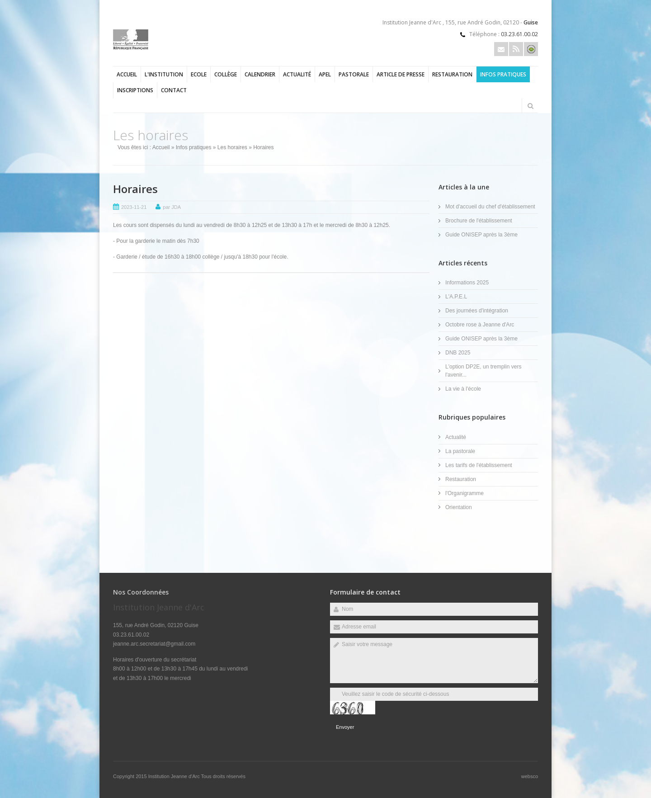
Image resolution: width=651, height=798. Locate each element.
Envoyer (345, 727)
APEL (325, 74)
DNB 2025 (457, 352)
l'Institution (164, 74)
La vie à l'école (463, 389)
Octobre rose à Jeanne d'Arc (479, 324)
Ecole (199, 74)
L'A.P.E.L (456, 296)
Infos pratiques (503, 74)
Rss (516, 49)
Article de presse (401, 74)
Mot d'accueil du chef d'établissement (490, 206)
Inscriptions (135, 90)
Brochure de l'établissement (478, 220)
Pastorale (354, 74)
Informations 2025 (467, 282)
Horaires (135, 188)
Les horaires (232, 147)
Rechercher (530, 105)
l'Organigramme (464, 493)
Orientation (458, 507)
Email (501, 49)
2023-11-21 (133, 207)
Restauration (452, 74)
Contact (174, 90)
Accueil (127, 74)
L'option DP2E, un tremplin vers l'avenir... (483, 371)
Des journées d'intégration (476, 310)
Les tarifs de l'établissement (478, 465)
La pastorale (460, 451)
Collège (225, 74)
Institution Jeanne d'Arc (174, 776)
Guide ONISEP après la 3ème (481, 234)
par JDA (172, 207)
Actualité (297, 74)
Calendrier (260, 74)
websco (529, 776)
